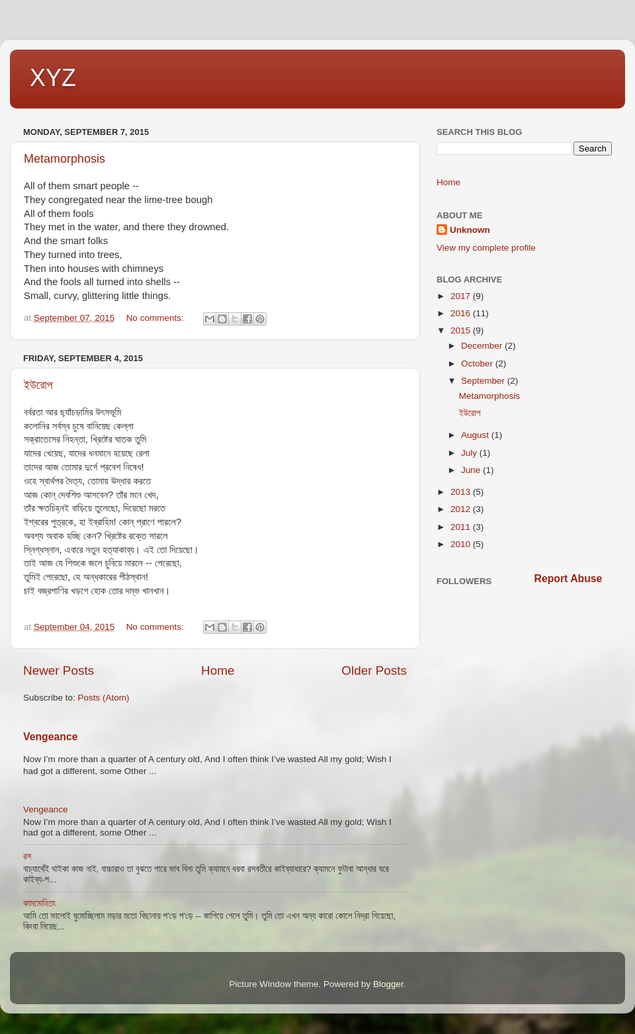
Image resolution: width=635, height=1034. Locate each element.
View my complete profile (486, 248)
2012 (461, 509)
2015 (461, 330)
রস (27, 856)
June (472, 470)
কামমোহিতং (39, 903)
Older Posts (374, 670)
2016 (461, 313)
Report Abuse (568, 578)
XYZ (53, 77)
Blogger (388, 984)
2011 (461, 527)
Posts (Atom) (104, 698)
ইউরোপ (38, 385)
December (483, 346)
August (476, 435)
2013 (461, 492)
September (484, 381)
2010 (461, 544)
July (470, 453)
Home (217, 670)
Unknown (470, 230)
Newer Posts (58, 670)
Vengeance (50, 736)
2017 (461, 296)
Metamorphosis (64, 158)
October (478, 363)
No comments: (156, 318)
